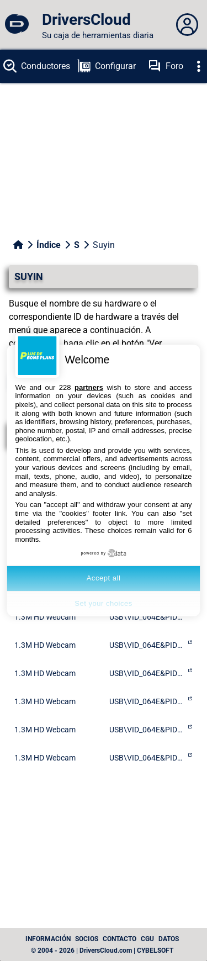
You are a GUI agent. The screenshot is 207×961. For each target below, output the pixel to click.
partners (89, 387)
